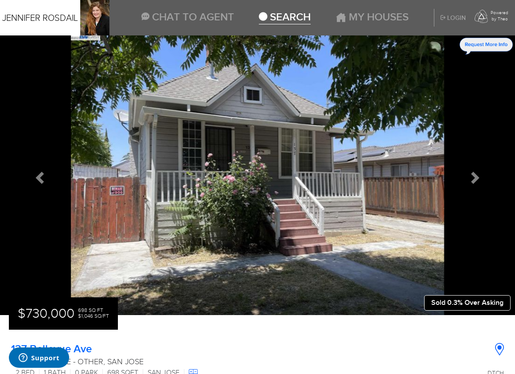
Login (453, 18)
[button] (38, 175)
